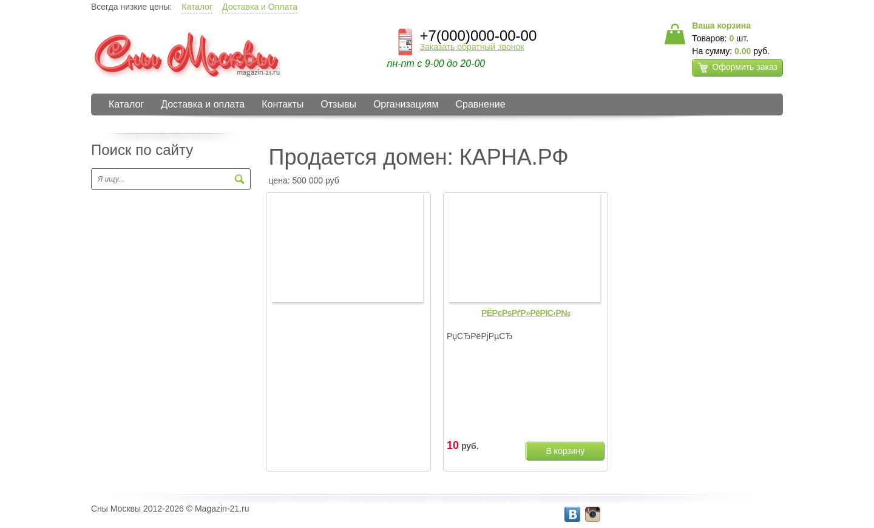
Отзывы (338, 104)
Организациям (406, 104)
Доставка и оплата (203, 104)
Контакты (282, 104)
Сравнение (480, 104)
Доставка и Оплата (259, 7)
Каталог (196, 7)
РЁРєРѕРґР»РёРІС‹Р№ (526, 313)
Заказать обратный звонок (472, 47)
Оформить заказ (737, 67)
